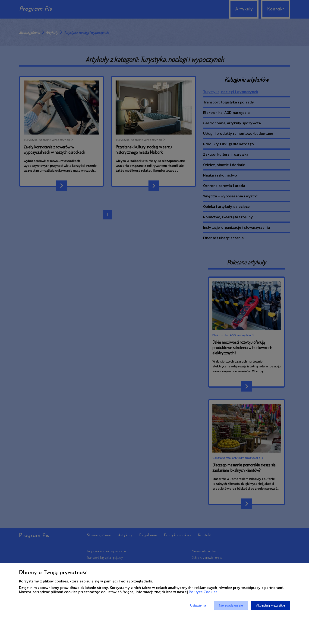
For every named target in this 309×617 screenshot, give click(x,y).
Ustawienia (198, 605)
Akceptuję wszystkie (270, 605)
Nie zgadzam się (231, 605)
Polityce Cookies (203, 592)
